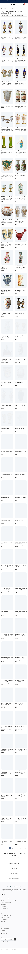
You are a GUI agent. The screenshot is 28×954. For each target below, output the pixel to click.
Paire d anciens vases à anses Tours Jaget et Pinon (20, 658)
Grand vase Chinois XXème (7, 749)
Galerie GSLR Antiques (5, 591)
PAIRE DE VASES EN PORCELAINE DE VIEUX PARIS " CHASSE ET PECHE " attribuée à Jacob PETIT (7, 82)
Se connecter (3, 921)
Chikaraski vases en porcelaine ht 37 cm (19, 704)
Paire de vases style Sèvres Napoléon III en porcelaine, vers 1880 (7, 59)
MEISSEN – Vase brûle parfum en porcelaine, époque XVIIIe (19, 428)
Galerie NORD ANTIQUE (19, 314)
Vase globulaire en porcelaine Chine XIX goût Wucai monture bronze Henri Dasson (7, 612)
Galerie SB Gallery (4, 637)
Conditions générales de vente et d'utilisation (9, 900)
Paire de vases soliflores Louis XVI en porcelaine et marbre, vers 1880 (20, 59)
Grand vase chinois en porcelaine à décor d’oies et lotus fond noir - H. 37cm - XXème (20, 359)
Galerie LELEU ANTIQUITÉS (6, 522)
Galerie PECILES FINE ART (20, 637)
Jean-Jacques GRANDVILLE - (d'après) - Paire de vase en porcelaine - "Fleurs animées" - (7, 405)
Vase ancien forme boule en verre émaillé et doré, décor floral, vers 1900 (7, 795)
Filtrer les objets (19, 15)
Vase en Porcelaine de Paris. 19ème (7, 267)
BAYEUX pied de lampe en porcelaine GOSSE (7, 566)
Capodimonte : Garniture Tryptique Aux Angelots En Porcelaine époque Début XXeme (20, 474)
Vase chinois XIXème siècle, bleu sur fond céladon (7, 359)
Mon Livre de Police (5, 928)
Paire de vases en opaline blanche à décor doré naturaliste (20, 220)
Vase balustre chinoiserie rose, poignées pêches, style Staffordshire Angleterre (21, 382)
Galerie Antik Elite (4, 268)
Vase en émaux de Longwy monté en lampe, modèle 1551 (20, 151)
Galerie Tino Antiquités (19, 176)
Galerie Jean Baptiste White (20, 199)
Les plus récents (5, 15)
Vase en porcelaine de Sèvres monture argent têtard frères (19, 727)
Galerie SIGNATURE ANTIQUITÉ (7, 222)
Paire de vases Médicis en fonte (6, 543)
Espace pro (3, 930)
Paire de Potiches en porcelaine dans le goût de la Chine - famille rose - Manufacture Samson (7, 589)
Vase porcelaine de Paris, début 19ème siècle (6, 497)
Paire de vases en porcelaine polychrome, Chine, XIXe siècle (21, 543)
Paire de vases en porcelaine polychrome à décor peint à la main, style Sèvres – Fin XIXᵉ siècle (21, 128)
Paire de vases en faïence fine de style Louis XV (20, 313)
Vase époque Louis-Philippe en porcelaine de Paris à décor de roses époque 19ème (7, 174)
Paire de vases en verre (6, 150)
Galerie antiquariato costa (6, 245)
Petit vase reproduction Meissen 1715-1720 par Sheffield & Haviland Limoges (19, 681)
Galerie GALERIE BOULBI (19, 153)
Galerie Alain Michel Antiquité (6, 773)
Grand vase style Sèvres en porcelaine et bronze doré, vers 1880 (20, 36)
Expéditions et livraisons (5, 917)
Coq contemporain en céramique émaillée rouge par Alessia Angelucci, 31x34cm (20, 243)
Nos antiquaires (4, 919)
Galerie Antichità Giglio (19, 545)
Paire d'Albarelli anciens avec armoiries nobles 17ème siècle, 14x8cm (6, 243)
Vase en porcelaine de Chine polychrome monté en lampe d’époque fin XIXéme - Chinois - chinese (7, 818)
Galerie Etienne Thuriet (5, 614)
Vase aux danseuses (5, 104)
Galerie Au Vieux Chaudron (6, 337)
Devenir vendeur (4, 926)
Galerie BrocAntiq (18, 614)
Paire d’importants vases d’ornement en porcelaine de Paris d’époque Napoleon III (21, 818)
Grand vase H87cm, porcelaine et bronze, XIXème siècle (19, 520)
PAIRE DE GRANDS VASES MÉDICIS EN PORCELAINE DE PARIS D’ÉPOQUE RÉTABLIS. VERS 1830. (7, 197)
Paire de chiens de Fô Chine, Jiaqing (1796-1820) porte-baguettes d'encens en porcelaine (21, 635)
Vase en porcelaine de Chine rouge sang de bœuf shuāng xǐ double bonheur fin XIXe (7, 474)
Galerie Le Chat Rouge (19, 291)
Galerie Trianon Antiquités (20, 522)
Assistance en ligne (4, 908)
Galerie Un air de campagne (20, 337)
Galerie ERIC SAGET (18, 107)
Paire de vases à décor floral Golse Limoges (7, 727)
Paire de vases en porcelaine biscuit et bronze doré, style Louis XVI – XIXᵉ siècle (7, 841)
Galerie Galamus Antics (5, 499)
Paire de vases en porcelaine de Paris (21, 336)
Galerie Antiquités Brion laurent (7, 819)
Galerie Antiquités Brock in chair (21, 660)
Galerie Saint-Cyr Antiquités (6, 729)
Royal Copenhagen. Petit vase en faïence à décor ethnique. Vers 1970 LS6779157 (20, 795)
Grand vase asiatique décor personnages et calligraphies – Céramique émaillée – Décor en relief (7, 658)
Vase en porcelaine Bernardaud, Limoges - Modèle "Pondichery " (6, 313)
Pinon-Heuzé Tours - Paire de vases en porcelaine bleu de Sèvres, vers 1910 (20, 82)
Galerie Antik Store (4, 796)
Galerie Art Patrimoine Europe (7, 106)
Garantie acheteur (4, 913)
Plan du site (3, 906)
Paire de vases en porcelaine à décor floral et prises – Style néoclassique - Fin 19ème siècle (21, 612)
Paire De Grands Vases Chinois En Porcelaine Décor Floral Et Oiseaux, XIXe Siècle (20, 174)
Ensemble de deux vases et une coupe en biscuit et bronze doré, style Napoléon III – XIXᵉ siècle (7, 128)
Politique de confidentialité (6, 902)
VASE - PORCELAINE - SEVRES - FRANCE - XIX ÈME (20, 405)
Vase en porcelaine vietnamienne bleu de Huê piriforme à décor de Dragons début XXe (20, 497)
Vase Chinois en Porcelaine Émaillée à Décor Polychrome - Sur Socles (7, 772)
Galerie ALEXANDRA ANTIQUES (7, 130)
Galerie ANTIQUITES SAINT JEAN (7, 38)
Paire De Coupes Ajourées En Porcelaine (20, 566)
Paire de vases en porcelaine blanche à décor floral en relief (7, 451)
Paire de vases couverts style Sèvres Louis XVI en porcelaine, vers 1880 (7, 36)
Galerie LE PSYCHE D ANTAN (7, 176)
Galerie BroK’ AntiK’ (18, 268)
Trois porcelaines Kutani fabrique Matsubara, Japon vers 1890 (20, 772)
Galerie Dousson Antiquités (6, 152)
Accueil (2, 897)
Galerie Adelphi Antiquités (6, 199)
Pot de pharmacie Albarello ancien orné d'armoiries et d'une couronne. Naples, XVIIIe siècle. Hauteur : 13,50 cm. (7, 382)
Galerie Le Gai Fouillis (19, 683)
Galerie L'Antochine (5, 476)
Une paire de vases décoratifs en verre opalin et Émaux (21, 105)
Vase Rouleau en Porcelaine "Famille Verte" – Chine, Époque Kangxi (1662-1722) (20, 197)
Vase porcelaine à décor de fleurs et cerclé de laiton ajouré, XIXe (20, 290)
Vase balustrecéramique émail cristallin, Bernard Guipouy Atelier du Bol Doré (6, 704)
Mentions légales (4, 904)
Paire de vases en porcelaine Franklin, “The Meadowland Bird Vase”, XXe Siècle (7, 635)
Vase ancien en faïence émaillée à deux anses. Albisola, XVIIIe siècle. (6, 290)
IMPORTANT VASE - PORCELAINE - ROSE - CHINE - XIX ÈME (20, 267)
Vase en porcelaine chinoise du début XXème (7, 336)
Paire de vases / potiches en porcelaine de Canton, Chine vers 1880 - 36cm (7, 681)
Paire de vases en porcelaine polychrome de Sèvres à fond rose (21, 589)
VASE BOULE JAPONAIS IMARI (6, 220)
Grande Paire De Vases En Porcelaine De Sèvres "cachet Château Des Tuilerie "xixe (7, 520)
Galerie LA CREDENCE (19, 773)
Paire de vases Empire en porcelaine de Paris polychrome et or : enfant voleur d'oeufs (6, 428)
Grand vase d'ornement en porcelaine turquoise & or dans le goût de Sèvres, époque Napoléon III (20, 451)
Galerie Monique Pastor (5, 568)
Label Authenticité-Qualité (6, 915)
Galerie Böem (3, 314)
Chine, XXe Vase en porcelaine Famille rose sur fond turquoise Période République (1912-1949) (20, 841)
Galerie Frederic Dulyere (19, 568)
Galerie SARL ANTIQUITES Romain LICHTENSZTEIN (11, 84)
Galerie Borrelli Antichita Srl (6, 291)
